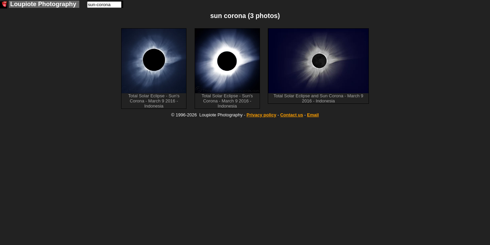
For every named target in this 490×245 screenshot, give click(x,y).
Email (313, 114)
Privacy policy (261, 114)
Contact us (291, 114)
